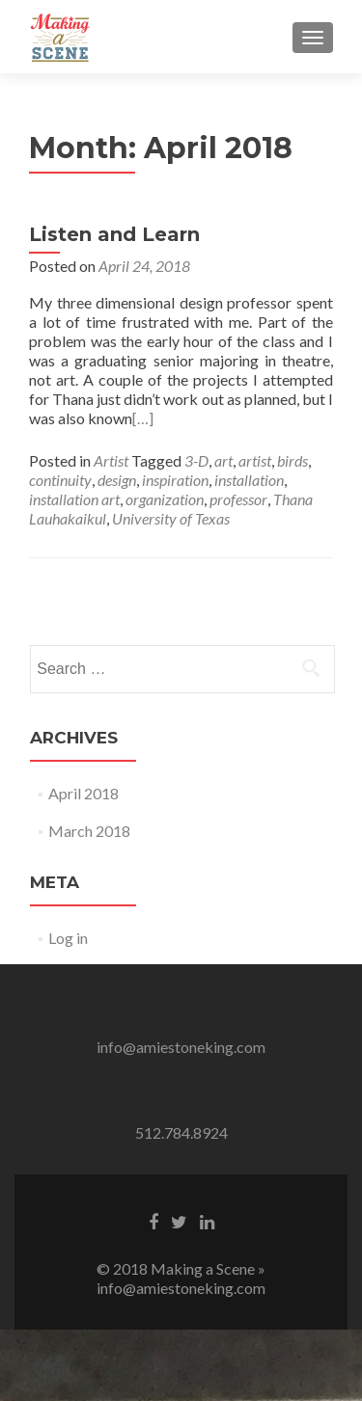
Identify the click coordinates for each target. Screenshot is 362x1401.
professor (238, 499)
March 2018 (89, 831)
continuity (60, 480)
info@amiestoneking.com (181, 1046)
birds (292, 460)
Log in (68, 938)
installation (249, 480)
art (223, 460)
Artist (111, 460)
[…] (142, 418)
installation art (74, 499)
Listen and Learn (114, 234)
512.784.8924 (181, 1132)
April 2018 (83, 793)
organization (164, 499)
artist (254, 460)
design (116, 480)
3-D (196, 460)
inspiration (175, 480)
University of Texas (171, 518)
